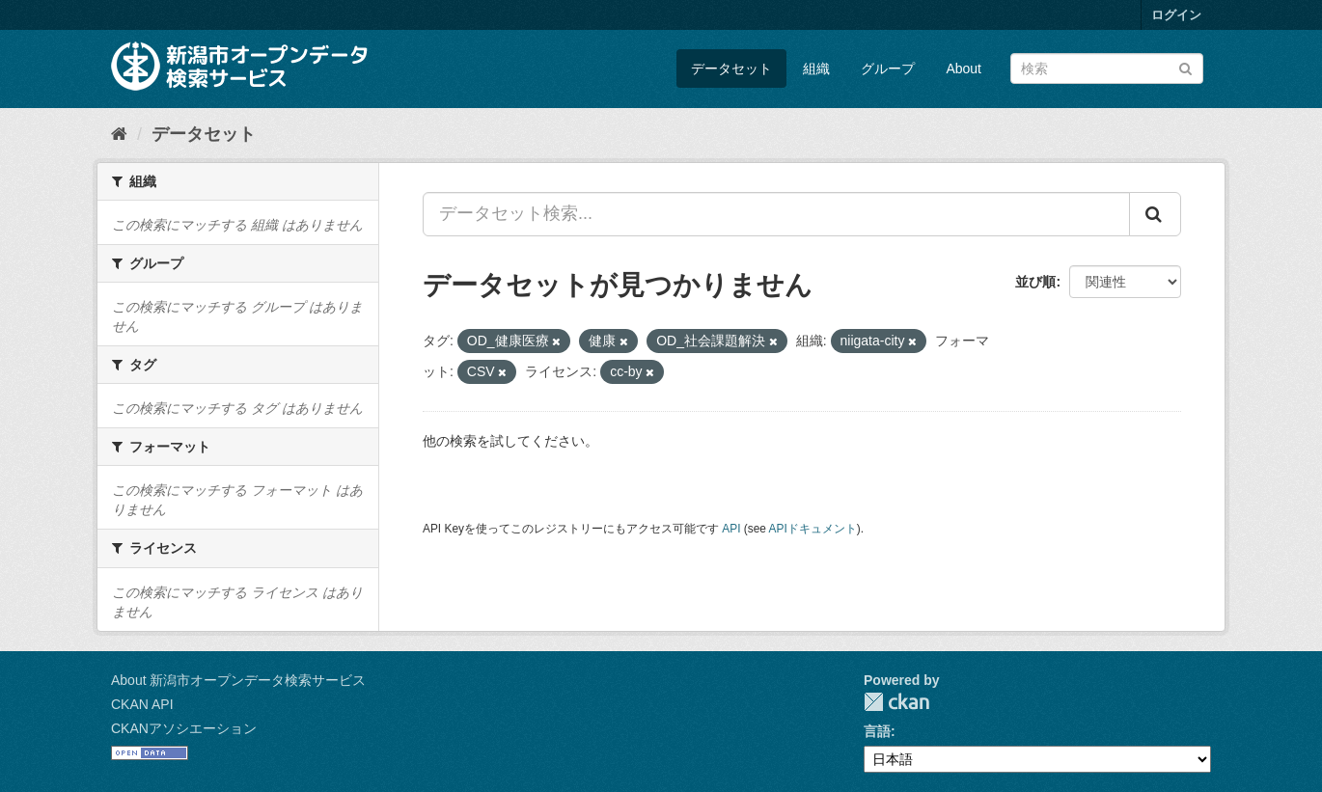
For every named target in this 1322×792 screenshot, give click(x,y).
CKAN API (142, 704)
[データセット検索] (1106, 68)
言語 (877, 731)
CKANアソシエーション (184, 728)
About (963, 68)
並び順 (1035, 281)
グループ (888, 68)
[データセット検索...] (776, 214)
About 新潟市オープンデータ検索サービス (238, 680)
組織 (816, 68)
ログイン (1176, 15)
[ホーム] (119, 134)
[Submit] (1185, 67)
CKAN (896, 702)
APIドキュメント (813, 528)
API (731, 528)
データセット (731, 68)
